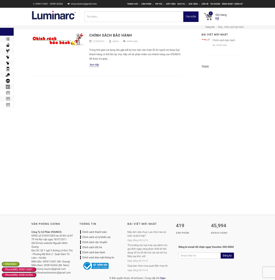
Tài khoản (215, 4)
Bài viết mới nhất (215, 34)
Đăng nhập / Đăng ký (232, 4)
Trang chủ (133, 4)
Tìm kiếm (191, 16)
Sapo (163, 278)
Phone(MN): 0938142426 (19, 274)
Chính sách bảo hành (110, 35)
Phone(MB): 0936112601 (19, 269)
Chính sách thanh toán (94, 232)
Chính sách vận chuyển (94, 242)
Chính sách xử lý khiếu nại (96, 237)
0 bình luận (220, 45)
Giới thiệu (171, 4)
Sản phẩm (147, 4)
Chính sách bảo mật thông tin (98, 257)
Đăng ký (227, 255)
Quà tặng (194, 4)
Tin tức (159, 4)
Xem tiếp (94, 64)
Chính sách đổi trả (92, 247)
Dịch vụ (182, 4)
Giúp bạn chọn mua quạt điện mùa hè (147, 265)
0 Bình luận (130, 41)
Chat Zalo (10, 264)
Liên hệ (205, 4)
